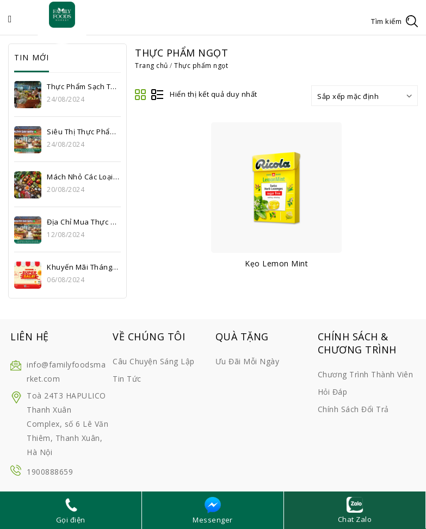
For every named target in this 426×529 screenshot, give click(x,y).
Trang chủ (151, 65)
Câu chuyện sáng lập (154, 361)
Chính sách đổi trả (353, 409)
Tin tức (127, 379)
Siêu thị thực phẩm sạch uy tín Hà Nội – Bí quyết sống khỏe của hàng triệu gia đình (83, 131)
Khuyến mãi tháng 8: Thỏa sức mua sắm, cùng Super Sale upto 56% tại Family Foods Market (83, 267)
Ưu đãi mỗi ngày (247, 361)
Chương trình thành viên (365, 374)
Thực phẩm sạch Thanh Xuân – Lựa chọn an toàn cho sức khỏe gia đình (83, 86)
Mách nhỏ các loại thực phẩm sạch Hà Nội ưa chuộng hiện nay (83, 177)
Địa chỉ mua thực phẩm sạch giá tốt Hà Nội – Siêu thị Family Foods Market (83, 222)
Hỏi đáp (333, 392)
